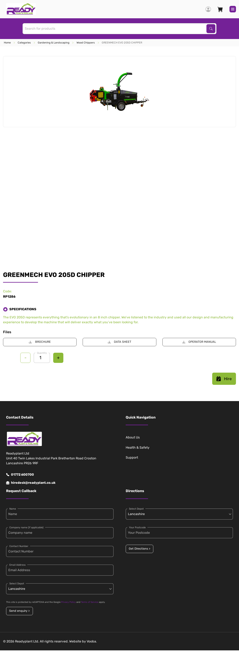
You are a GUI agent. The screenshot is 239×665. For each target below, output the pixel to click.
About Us (133, 437)
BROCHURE (40, 342)
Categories (24, 42)
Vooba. (92, 641)
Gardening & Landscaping (53, 42)
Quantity (42, 352)
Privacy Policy (68, 602)
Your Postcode (137, 527)
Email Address (17, 564)
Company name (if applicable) (26, 527)
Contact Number (18, 546)
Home (7, 42)
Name (12, 508)
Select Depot (16, 583)
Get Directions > (139, 548)
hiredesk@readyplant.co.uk (30, 482)
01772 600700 (20, 474)
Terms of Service (89, 602)
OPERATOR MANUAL (199, 342)
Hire (224, 378)
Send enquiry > (19, 611)
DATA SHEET (119, 342)
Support (132, 457)
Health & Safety (137, 447)
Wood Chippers (86, 42)
